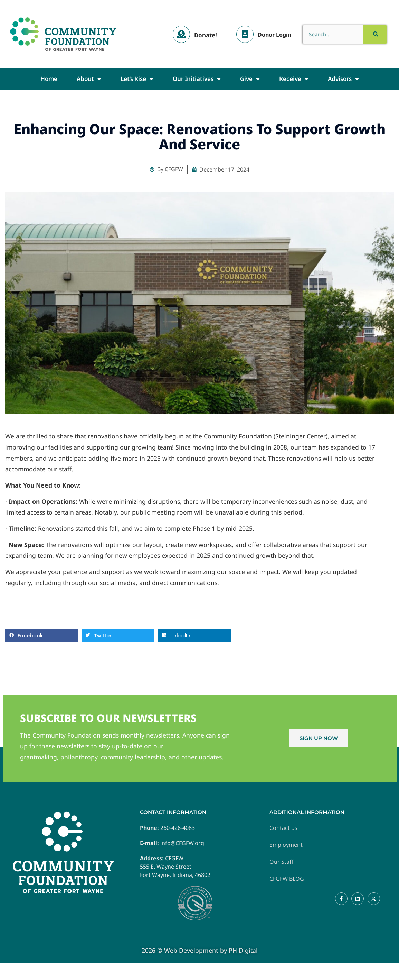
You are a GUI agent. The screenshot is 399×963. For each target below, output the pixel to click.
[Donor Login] (245, 34)
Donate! (205, 35)
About (89, 79)
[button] (41, 635)
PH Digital (243, 950)
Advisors (343, 79)
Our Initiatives (197, 79)
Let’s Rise (137, 79)
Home (48, 79)
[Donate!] (181, 34)
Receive (293, 79)
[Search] (375, 34)
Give (250, 79)
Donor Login (274, 34)
